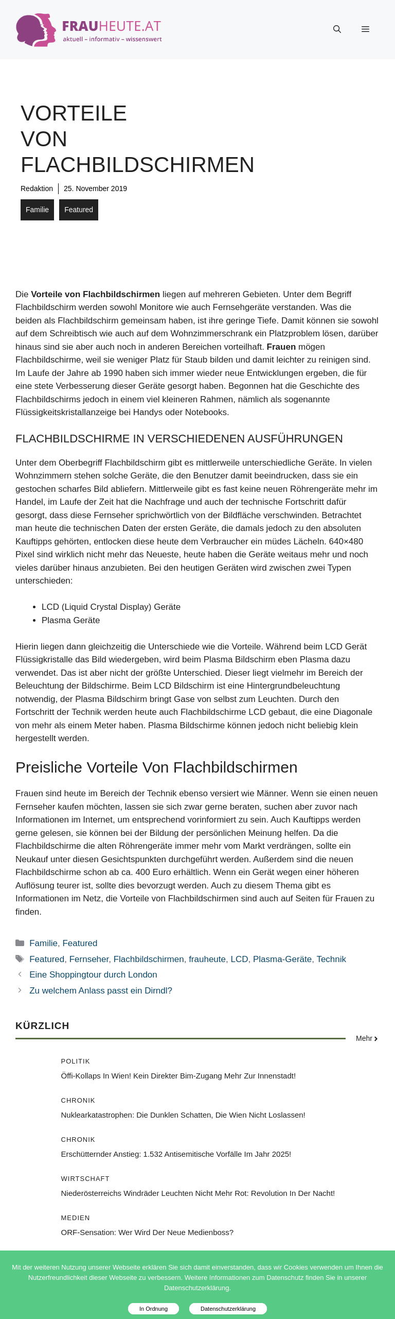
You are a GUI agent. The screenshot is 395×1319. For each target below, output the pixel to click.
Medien (76, 1217)
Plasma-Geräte (282, 959)
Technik (331, 959)
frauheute (207, 959)
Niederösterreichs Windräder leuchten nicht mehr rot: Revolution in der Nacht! (198, 1193)
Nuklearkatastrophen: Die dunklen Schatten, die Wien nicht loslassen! (183, 1114)
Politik (76, 1061)
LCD (239, 959)
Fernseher (89, 959)
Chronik (78, 1100)
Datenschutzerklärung (228, 1309)
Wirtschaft (85, 1178)
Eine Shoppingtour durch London (93, 975)
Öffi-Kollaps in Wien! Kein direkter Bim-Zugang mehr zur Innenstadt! (178, 1075)
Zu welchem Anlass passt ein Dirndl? (100, 991)
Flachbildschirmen (149, 959)
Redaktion (37, 188)
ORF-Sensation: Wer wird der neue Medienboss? (147, 1232)
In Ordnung (153, 1309)
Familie (37, 209)
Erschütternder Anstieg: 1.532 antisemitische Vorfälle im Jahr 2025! (176, 1154)
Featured (78, 209)
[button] (337, 29)
